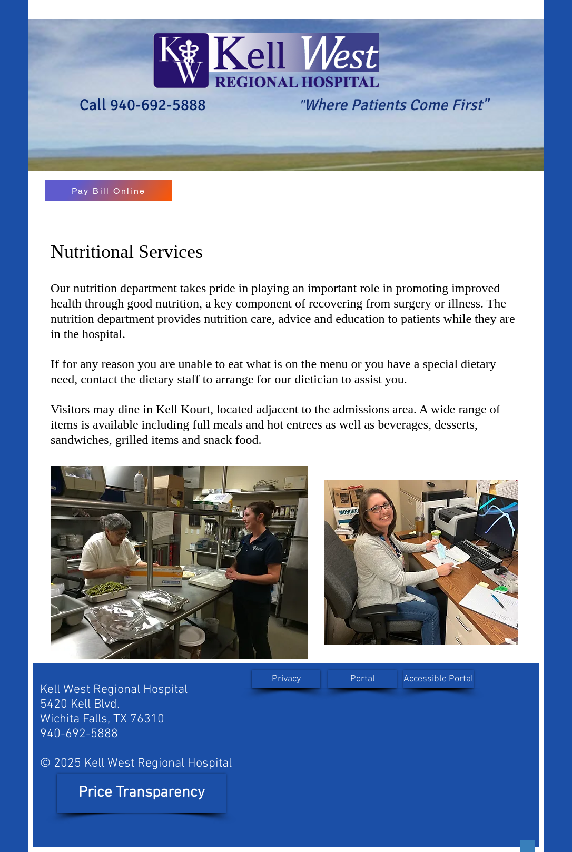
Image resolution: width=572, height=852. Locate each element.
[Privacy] (286, 679)
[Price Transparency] (141, 793)
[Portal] (362, 679)
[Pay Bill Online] (108, 190)
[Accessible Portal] (438, 679)
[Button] (527, 846)
